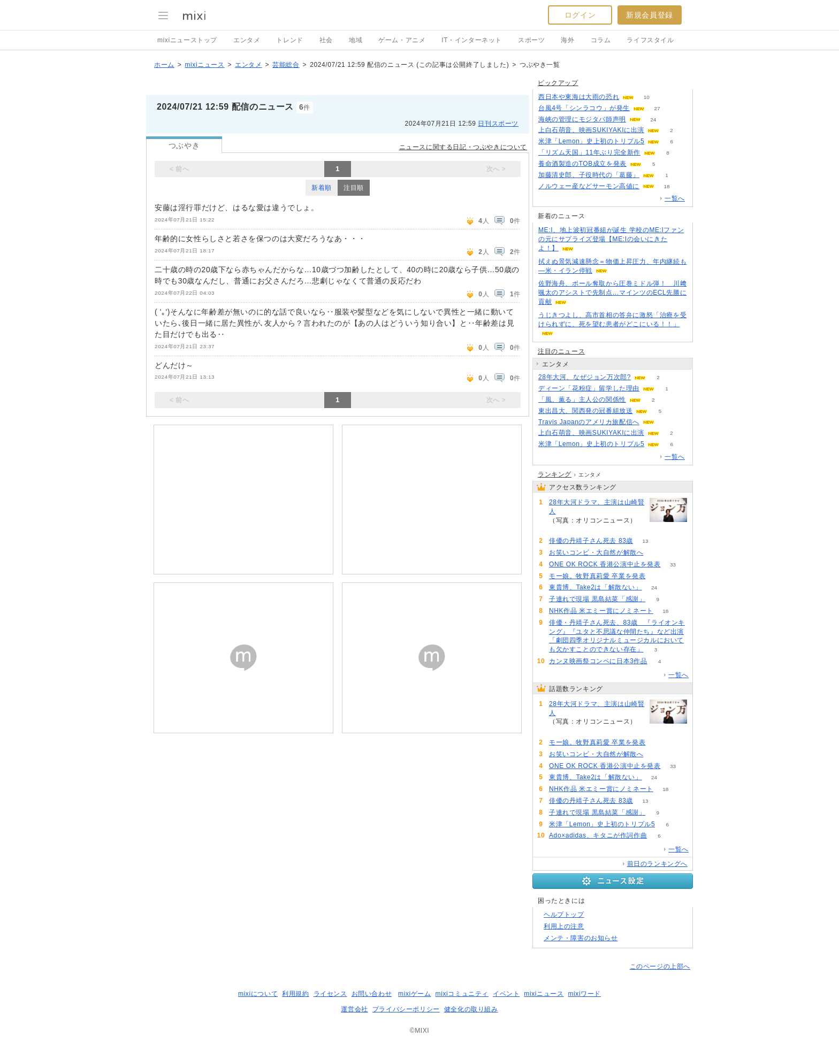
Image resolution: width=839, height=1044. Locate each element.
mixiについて (258, 993)
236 (561, 529)
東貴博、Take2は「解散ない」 (595, 587)
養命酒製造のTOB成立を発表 (582, 163)
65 (658, 576)
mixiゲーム (414, 993)
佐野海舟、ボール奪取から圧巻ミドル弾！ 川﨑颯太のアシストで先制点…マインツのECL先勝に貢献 (612, 292)
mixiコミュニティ (462, 993)
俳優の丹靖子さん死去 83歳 (591, 540)
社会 (326, 40)
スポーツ (531, 40)
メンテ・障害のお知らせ (581, 938)
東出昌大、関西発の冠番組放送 (585, 410)
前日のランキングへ (657, 864)
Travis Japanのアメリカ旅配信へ (588, 422)
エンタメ (246, 40)
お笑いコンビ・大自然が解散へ (596, 552)
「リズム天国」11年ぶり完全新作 (589, 152)
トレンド (289, 40)
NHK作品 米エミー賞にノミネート (601, 611)
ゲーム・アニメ (401, 40)
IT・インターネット (471, 40)
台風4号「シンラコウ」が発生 (584, 108)
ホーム (164, 64)
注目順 (354, 187)
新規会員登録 (649, 15)
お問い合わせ (372, 993)
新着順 (321, 187)
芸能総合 (285, 64)
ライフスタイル (650, 40)
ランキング (554, 474)
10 (647, 97)
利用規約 (295, 993)
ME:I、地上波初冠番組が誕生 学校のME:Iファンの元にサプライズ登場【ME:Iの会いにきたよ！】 (611, 239)
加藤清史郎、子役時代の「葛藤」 (588, 175)
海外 (567, 40)
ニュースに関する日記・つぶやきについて (463, 147)
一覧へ (675, 198)
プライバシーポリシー (406, 1009)
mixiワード (584, 993)
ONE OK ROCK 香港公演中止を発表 (605, 564)
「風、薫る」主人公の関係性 (582, 399)
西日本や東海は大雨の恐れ (578, 97)
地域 (355, 40)
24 (653, 119)
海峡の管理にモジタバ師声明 (582, 119)
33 (673, 564)
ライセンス (330, 993)
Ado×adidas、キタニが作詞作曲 (598, 835)
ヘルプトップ (564, 914)
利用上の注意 (564, 926)
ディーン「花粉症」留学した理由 (588, 388)
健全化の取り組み (471, 1009)
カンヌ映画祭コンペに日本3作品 (598, 661)
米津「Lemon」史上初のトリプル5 (591, 141)
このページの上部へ (660, 966)
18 (666, 186)
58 (656, 553)
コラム (601, 40)
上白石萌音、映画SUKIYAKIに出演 (591, 130)
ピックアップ (558, 83)
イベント (506, 993)
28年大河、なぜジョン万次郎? (584, 377)
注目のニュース (561, 351)
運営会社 (354, 1009)
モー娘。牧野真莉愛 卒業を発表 (597, 576)
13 (646, 541)
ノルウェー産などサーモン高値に (588, 186)
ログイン (580, 15)
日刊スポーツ (498, 123)
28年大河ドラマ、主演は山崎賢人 (596, 506)
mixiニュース (204, 64)
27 (657, 108)
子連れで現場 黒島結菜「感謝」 (597, 599)
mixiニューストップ (187, 40)
